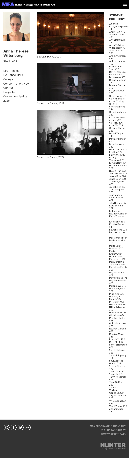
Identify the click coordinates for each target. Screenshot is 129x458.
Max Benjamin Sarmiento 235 (117, 263)
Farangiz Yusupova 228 (116, 158)
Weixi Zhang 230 (118, 406)
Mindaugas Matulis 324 (115, 298)
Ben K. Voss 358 (117, 72)
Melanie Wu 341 (117, 285)
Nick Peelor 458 (117, 304)
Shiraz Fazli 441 (117, 374)
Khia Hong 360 (117, 221)
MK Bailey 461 (116, 302)
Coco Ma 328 (116, 125)
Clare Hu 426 (116, 122)
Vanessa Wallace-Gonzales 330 (116, 390)
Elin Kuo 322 (115, 152)
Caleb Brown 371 (118, 96)
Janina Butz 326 (117, 176)
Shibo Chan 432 (117, 371)
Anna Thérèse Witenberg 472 (117, 46)
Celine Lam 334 (117, 98)
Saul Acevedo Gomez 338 (116, 362)
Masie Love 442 (117, 259)
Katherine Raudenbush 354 (118, 212)
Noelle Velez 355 (118, 312)
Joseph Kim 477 (117, 187)
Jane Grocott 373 (118, 173)
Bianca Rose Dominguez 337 (117, 76)
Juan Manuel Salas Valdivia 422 (116, 198)
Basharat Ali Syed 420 (115, 68)
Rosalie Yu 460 (117, 339)
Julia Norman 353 (118, 203)
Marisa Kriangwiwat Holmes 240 (115, 254)
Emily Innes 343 (117, 154)
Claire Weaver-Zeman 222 (117, 118)
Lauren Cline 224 (118, 229)
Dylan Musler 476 (118, 149)
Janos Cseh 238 (117, 179)
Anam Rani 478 (117, 31)
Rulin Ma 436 (116, 342)
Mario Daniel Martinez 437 (116, 247)
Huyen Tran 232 (117, 170)
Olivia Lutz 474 (116, 315)
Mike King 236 (116, 294)
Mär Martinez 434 (118, 237)
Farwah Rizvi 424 (117, 162)
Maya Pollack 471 (118, 277)
